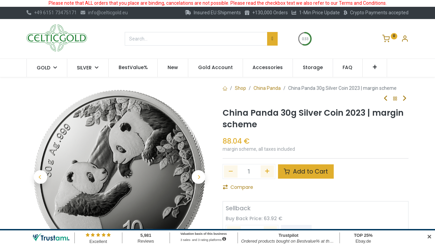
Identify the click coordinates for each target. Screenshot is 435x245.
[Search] (272, 39)
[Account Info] (404, 39)
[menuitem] (133, 68)
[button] (375, 68)
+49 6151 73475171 (52, 12)
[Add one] (267, 171)
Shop (240, 88)
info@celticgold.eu (104, 12)
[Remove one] (231, 171)
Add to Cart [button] (306, 171)
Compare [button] (238, 187)
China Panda (267, 88)
